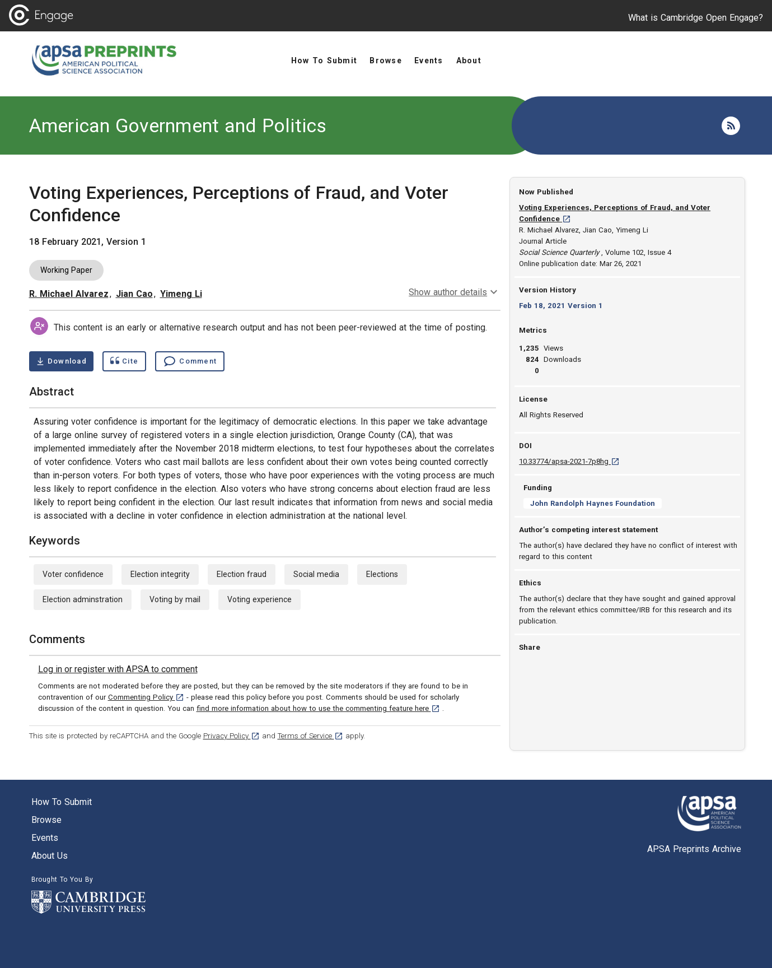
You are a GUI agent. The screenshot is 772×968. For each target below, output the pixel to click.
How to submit (61, 802)
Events (44, 837)
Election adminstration (83, 599)
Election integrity (160, 574)
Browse (46, 820)
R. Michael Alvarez (69, 293)
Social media (316, 574)
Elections (382, 574)
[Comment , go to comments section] (189, 361)
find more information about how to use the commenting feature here (318, 708)
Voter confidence (73, 574)
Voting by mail (174, 599)
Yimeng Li (181, 293)
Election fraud (241, 574)
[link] (118, 669)
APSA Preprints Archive (694, 849)
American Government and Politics (178, 125)
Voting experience (259, 599)
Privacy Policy (231, 736)
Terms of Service (310, 736)
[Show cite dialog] (124, 361)
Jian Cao (134, 293)
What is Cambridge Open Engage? (695, 17)
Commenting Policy (146, 697)
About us (49, 855)
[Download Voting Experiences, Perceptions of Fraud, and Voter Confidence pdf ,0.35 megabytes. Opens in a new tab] (61, 361)
